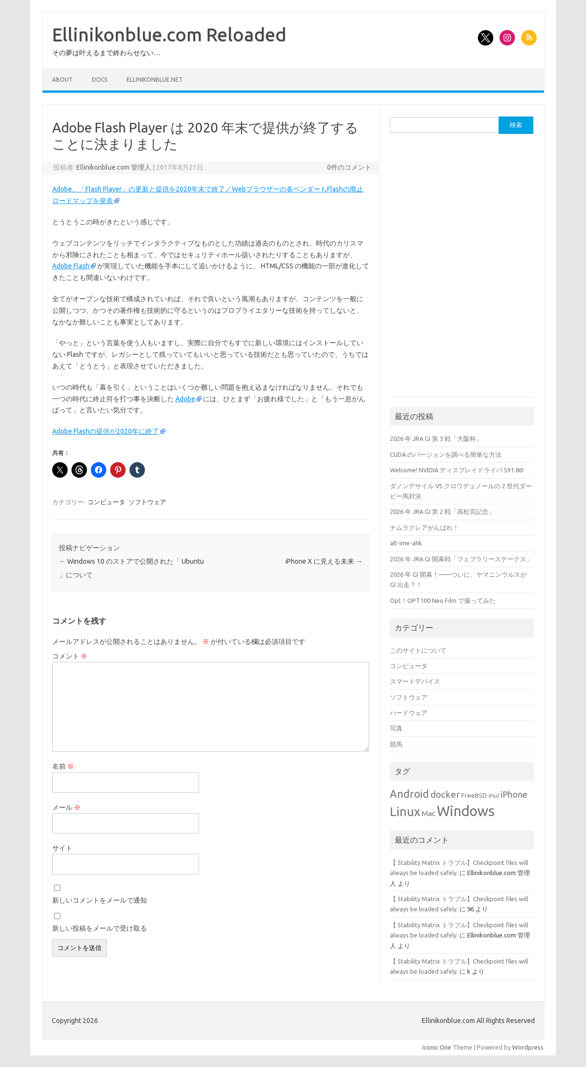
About (62, 79)
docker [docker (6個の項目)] (445, 794)
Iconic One (436, 1047)
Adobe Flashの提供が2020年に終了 (105, 431)
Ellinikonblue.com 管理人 (113, 167)
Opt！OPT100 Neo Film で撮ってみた (443, 600)
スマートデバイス (415, 681)
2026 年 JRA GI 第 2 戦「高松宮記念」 (442, 511)
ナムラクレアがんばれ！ (424, 527)
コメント (69, 656)
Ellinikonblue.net (155, 79)
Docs (99, 79)
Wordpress (527, 1047)
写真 (396, 728)
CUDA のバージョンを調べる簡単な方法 (445, 454)
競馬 (396, 744)
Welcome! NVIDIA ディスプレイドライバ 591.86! (457, 470)
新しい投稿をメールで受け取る (99, 928)
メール (66, 807)
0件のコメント (349, 167)
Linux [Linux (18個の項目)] (405, 811)
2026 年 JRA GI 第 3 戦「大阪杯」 (436, 438)
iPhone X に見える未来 (324, 561)
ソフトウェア (147, 501)
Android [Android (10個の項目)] (409, 794)
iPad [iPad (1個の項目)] (493, 796)
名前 (63, 766)
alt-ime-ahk (406, 543)
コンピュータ (106, 501)
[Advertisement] (462, 206)
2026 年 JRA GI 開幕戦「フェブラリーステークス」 (461, 558)
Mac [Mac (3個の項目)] (428, 813)
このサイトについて (418, 650)
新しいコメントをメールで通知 (99, 900)
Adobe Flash (70, 266)
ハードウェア (409, 712)
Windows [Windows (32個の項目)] (466, 811)
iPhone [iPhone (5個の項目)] (514, 794)
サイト (62, 848)
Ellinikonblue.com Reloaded (169, 34)
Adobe (185, 399)
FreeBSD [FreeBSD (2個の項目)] (474, 795)
